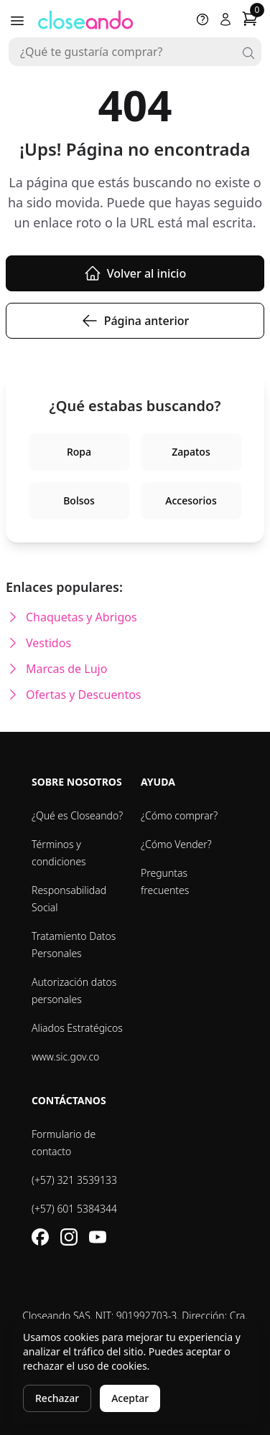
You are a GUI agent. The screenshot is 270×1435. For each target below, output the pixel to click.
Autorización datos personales (74, 990)
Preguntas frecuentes (165, 881)
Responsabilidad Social (69, 898)
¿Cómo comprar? (179, 815)
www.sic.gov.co (65, 1056)
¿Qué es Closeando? (77, 815)
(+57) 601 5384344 (74, 1208)
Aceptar (130, 1398)
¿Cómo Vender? (176, 844)
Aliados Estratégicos (77, 1028)
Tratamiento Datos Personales (74, 944)
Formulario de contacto (64, 1142)
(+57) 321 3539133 (74, 1180)
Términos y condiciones (59, 852)
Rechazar (57, 1398)
